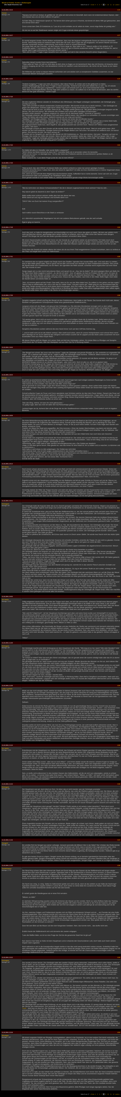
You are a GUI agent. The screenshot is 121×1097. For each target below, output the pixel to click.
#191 (118, 501)
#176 (118, 10)
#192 (118, 596)
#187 (118, 347)
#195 (118, 745)
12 (113, 4)
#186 (118, 295)
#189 (118, 415)
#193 (118, 643)
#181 (118, 145)
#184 (118, 227)
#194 (118, 685)
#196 (118, 784)
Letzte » (117, 4)
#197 (118, 840)
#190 (118, 464)
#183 (118, 182)
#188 (118, 375)
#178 (118, 57)
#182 (118, 163)
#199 (118, 957)
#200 (118, 1032)
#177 (118, 35)
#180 (118, 96)
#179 (118, 79)
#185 (118, 256)
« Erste (92, 4)
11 (111, 4)
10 (108, 4)
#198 (118, 865)
